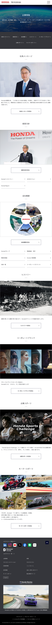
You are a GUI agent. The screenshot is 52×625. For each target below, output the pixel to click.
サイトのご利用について (32, 619)
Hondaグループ (5, 251)
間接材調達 (4, 257)
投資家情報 (6, 565)
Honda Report (5, 185)
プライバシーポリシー (29, 616)
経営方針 (15, 36)
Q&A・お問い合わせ (31, 570)
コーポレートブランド (44, 36)
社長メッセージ (5, 36)
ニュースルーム (30, 565)
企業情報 (5, 558)
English (6, 577)
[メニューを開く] (48, 2)
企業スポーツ (19, 42)
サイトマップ (19, 616)
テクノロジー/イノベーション (9, 562)
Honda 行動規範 (31, 257)
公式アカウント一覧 (7, 553)
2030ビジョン (31, 179)
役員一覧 (3, 264)
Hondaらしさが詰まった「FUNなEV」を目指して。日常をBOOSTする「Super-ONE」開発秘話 (26, 610)
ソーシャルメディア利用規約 (18, 619)
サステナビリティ (30, 562)
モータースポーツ (30, 42)
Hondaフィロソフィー (7, 179)
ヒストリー (32, 36)
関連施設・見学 (31, 251)
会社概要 (23, 36)
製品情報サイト (30, 573)
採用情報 (5, 570)
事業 (28, 558)
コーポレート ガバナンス (33, 264)
